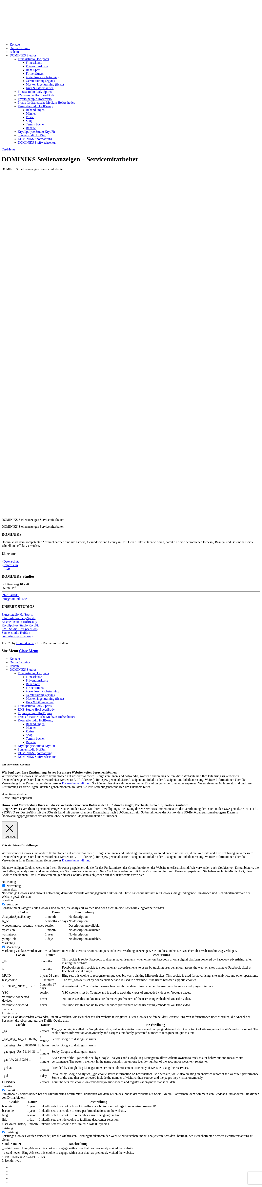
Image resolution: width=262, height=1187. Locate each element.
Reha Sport (33, 70)
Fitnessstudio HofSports (33, 59)
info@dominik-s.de (14, 598)
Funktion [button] (7, 1086)
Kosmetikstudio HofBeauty (35, 106)
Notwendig (13, 885)
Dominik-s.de (25, 643)
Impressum (10, 565)
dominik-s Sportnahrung (17, 636)
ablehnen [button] (22, 794)
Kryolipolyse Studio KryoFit (36, 131)
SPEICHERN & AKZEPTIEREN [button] (23, 1157)
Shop (29, 120)
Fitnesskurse (34, 62)
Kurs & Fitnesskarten (40, 88)
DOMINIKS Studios (23, 55)
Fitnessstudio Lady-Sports (35, 91)
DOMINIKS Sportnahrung (35, 139)
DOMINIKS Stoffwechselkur (37, 142)
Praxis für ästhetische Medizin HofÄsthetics (46, 102)
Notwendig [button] (9, 881)
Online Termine (20, 48)
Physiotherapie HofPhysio (35, 99)
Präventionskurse (37, 66)
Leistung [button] (7, 1128)
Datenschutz (11, 561)
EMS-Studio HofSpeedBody (36, 95)
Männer (31, 113)
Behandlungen (35, 110)
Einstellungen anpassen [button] (17, 798)
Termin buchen (35, 124)
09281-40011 (10, 595)
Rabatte (15, 51)
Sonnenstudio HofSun (32, 135)
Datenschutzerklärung (76, 783)
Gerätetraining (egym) (40, 80)
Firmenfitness (35, 73)
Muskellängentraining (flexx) (45, 84)
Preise (30, 117)
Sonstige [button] (7, 900)
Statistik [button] (7, 1009)
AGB (6, 568)
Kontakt (15, 44)
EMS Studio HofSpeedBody (20, 629)
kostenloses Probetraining (42, 77)
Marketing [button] (8, 943)
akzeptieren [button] (9, 794)
